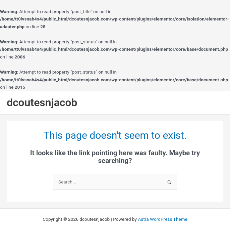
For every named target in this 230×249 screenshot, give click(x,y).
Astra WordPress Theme (162, 219)
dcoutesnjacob (42, 102)
